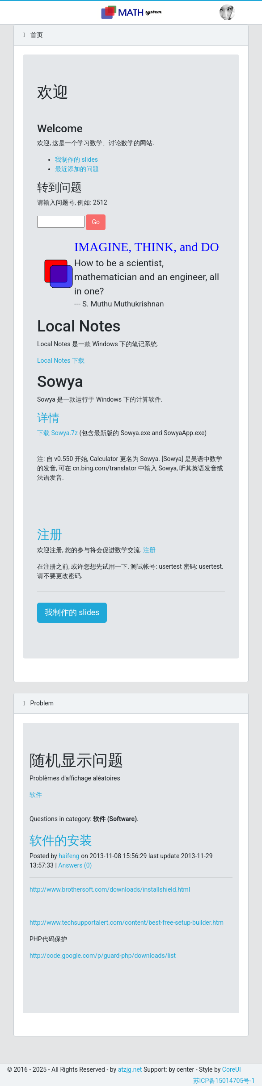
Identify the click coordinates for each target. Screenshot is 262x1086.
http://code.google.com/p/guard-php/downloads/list (103, 955)
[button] (227, 12)
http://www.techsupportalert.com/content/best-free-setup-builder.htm (127, 922)
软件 (36, 794)
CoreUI (231, 1069)
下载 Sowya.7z (57, 432)
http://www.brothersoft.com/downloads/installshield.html (110, 889)
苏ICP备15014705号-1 (224, 1080)
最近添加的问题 (77, 168)
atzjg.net (130, 1069)
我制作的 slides (76, 159)
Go (96, 222)
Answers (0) (75, 865)
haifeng (69, 856)
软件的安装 (61, 840)
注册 (49, 534)
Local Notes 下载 (61, 360)
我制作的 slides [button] (72, 612)
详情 (48, 417)
